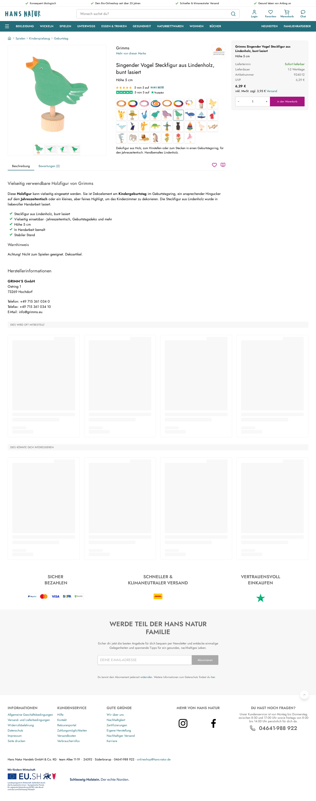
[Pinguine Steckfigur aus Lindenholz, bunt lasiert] (155, 138)
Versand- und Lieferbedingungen (29, 720)
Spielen (20, 38)
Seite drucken (16, 741)
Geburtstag (61, 38)
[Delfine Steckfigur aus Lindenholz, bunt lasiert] (121, 138)
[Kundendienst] (303, 14)
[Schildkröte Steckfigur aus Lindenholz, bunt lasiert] (155, 126)
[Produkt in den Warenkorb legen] (252, 101)
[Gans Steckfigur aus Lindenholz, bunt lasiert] (201, 126)
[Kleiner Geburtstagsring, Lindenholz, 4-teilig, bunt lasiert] (132, 103)
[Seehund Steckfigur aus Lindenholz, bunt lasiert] (144, 115)
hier (213, 677)
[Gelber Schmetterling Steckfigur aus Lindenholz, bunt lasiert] (212, 103)
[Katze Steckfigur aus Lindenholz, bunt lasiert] (178, 126)
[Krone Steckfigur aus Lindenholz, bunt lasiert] (121, 115)
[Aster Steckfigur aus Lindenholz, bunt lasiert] (178, 138)
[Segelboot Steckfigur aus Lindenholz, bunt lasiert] (201, 115)
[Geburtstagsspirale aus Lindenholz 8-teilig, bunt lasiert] (155, 103)
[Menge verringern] (238, 101)
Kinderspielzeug (39, 38)
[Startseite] (10, 38)
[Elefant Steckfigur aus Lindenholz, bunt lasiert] (132, 138)
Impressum (15, 735)
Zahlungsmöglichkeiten (72, 730)
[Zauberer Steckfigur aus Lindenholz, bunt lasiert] (132, 126)
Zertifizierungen (117, 725)
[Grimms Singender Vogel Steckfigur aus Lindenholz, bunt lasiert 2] (50, 149)
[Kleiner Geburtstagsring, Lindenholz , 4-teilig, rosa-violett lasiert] (144, 103)
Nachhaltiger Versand (121, 735)
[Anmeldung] (254, 14)
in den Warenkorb (287, 101)
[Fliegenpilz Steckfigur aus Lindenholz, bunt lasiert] (201, 103)
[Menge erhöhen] (266, 101)
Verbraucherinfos (68, 741)
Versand (272, 91)
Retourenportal (66, 725)
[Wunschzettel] (214, 165)
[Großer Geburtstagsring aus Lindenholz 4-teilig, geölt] (167, 103)
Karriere (112, 741)
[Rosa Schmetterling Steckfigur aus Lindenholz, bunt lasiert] (190, 138)
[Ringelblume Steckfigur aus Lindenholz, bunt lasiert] (167, 138)
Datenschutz (15, 730)
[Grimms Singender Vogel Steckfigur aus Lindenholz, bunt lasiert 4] (74, 149)
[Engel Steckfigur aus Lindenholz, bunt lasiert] (144, 126)
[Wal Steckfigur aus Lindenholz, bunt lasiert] (190, 115)
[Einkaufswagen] (286, 14)
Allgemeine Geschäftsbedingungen (30, 714)
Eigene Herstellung (119, 730)
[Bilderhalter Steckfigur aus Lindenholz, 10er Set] (212, 126)
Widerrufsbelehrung (21, 725)
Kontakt (61, 720)
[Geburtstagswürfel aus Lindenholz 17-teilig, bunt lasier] (190, 103)
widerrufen (146, 677)
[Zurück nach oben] (304, 694)
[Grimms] (218, 51)
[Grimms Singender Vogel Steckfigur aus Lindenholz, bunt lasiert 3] (62, 149)
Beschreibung (21, 166)
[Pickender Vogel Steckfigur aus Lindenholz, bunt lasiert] (155, 115)
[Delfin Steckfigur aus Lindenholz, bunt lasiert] (121, 126)
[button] (254, 13)
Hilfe (60, 714)
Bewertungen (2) (49, 166)
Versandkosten (66, 735)
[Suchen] (233, 13)
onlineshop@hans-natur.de (154, 759)
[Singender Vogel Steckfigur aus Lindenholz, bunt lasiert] (178, 115)
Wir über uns (115, 714)
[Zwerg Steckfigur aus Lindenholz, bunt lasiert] (212, 115)
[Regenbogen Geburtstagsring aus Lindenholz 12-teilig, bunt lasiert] (178, 103)
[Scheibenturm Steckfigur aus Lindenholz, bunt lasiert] (190, 126)
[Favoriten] (270, 14)
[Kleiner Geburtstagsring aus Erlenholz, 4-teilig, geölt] (121, 103)
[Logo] (37, 14)
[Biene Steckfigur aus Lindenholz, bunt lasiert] (132, 115)
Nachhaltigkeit (116, 720)
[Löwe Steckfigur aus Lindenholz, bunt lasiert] (144, 138)
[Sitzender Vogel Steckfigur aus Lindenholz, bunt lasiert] (167, 115)
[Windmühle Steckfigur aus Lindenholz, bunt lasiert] (167, 126)
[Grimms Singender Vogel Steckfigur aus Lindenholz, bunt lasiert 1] (57, 94)
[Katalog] (223, 164)
